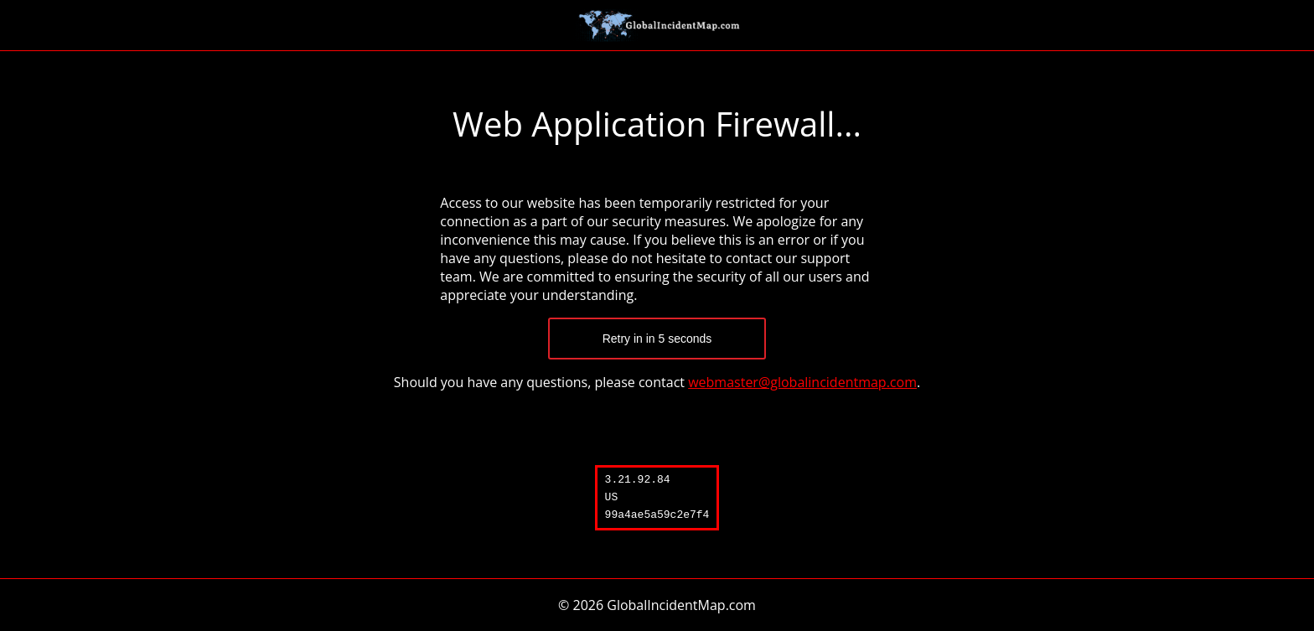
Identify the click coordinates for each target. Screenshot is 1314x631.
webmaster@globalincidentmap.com (802, 382)
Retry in (657, 338)
